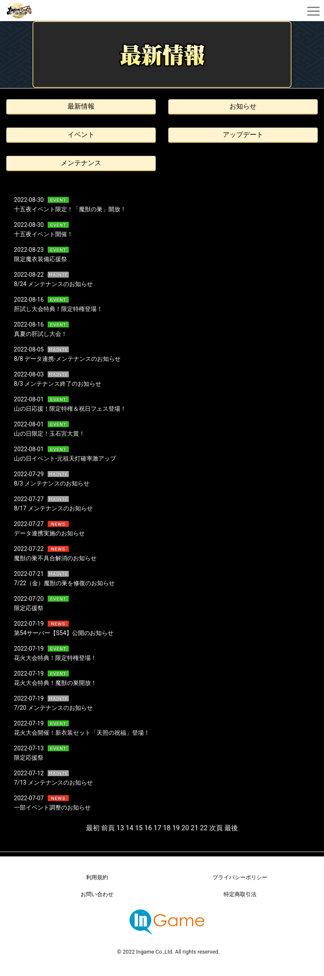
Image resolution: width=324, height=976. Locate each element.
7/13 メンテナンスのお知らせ (53, 782)
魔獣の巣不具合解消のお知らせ (55, 558)
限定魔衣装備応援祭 (40, 259)
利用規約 (97, 877)
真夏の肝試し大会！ (40, 333)
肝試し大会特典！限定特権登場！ (58, 308)
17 (157, 828)
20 (185, 828)
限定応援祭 (28, 608)
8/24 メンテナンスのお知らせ (53, 284)
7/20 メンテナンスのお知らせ (53, 707)
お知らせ (243, 106)
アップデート (243, 135)
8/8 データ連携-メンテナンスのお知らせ (67, 358)
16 (148, 828)
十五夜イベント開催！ (43, 234)
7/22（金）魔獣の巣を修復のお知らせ (64, 583)
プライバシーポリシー (240, 877)
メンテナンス (81, 163)
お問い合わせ (97, 894)
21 (194, 828)
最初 (93, 828)
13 (120, 828)
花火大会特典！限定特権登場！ (55, 657)
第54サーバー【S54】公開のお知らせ (63, 633)
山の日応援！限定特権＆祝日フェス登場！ (70, 408)
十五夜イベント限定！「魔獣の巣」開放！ (70, 209)
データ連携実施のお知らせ (49, 533)
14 (129, 828)
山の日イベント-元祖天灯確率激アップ (65, 458)
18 (166, 828)
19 (176, 828)
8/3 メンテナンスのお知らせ (51, 483)
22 (204, 828)
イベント (81, 135)
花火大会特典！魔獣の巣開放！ (55, 682)
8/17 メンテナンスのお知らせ (53, 508)
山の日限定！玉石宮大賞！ (49, 433)
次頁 (216, 828)
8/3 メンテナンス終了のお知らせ (57, 383)
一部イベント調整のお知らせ (52, 807)
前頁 (108, 828)
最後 (231, 828)
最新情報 (81, 106)
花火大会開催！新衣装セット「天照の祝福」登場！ (82, 732)
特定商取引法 (240, 894)
